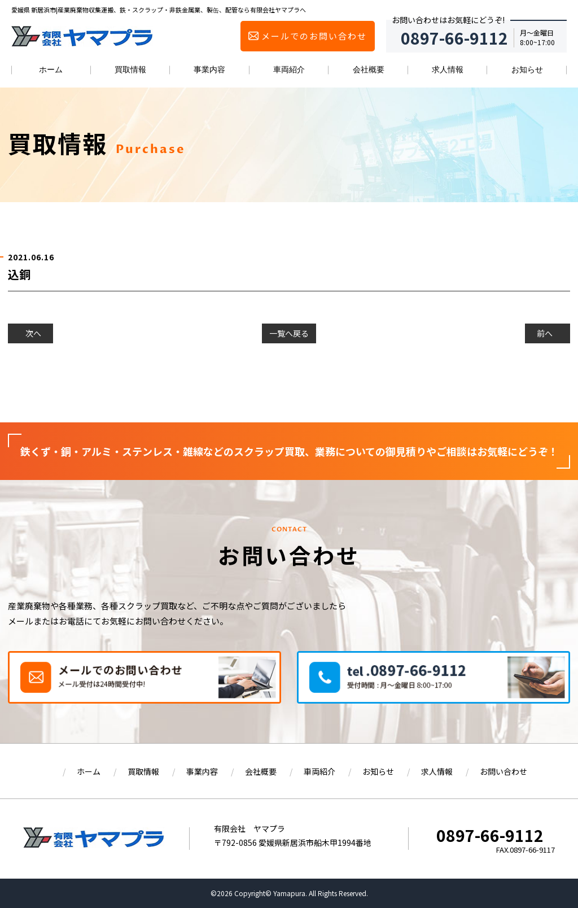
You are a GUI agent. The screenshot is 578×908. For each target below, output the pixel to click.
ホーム (51, 69)
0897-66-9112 (490, 835)
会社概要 (368, 69)
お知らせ (527, 69)
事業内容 (209, 69)
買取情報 (130, 69)
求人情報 (447, 69)
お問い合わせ (503, 771)
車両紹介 (289, 69)
